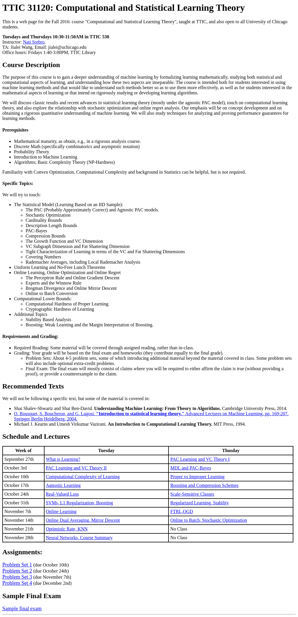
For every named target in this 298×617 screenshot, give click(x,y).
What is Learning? (63, 459)
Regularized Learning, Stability (199, 502)
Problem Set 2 (17, 571)
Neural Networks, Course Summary (79, 537)
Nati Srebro (34, 41)
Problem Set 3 (17, 577)
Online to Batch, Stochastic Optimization (208, 520)
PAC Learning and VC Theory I (200, 459)
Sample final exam (22, 608)
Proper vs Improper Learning (197, 476)
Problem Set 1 (17, 565)
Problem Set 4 (17, 583)
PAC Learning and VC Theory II (76, 467)
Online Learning (61, 511)
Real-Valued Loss (62, 494)
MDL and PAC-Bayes (190, 467)
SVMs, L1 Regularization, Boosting (79, 502)
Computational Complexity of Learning (83, 476)
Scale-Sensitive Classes (192, 494)
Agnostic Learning (63, 485)
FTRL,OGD (181, 511)
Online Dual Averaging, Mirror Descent (83, 520)
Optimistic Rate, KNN (67, 528)
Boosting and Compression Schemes (204, 485)
